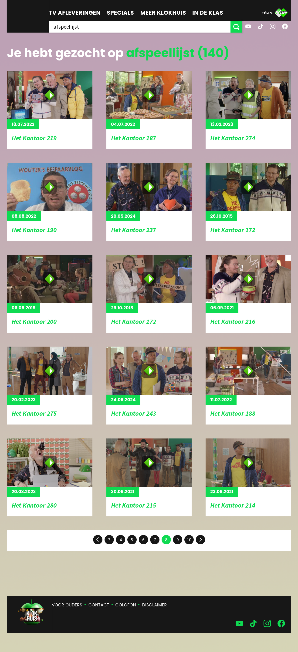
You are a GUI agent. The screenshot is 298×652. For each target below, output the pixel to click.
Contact (98, 605)
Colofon (125, 605)
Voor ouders (67, 605)
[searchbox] (139, 27)
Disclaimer (154, 605)
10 (189, 539)
